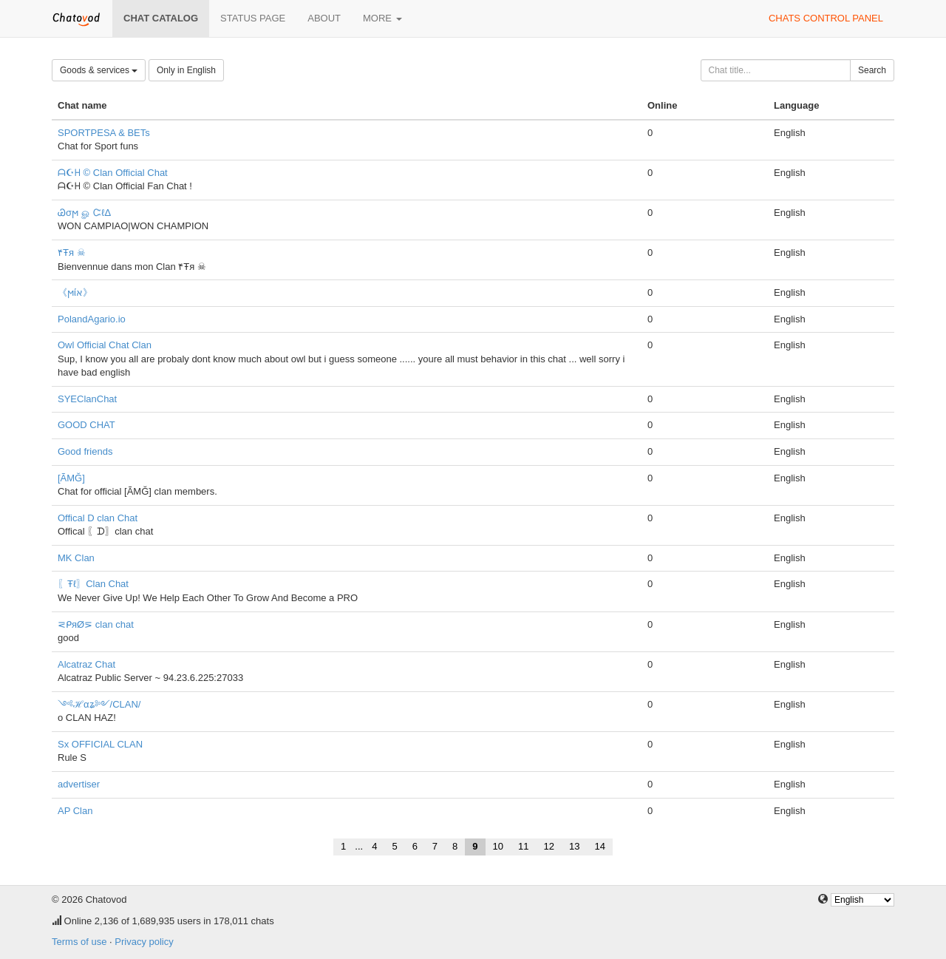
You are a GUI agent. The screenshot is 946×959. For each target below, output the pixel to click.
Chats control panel (826, 18)
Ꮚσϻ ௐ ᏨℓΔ (84, 212)
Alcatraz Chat (86, 664)
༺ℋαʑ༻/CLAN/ (99, 704)
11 (523, 846)
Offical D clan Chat (97, 517)
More (382, 18)
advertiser (79, 784)
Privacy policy (144, 941)
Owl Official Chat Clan (105, 344)
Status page (252, 18)
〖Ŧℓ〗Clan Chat (93, 583)
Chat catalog (160, 18)
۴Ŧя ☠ (72, 252)
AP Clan (75, 810)
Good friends (85, 451)
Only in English (186, 70)
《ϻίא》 (75, 292)
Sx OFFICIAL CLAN (100, 744)
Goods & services (98, 70)
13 (574, 846)
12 (549, 846)
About (324, 18)
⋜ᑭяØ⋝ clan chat (96, 624)
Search (872, 70)
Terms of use (79, 941)
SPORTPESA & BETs (104, 132)
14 (599, 846)
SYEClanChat (87, 398)
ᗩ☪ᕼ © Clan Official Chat (113, 172)
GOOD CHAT (86, 424)
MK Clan (76, 557)
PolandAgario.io (92, 319)
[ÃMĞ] (71, 478)
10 (498, 846)
